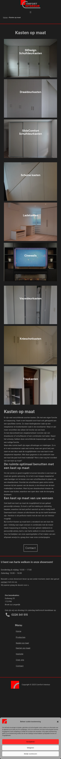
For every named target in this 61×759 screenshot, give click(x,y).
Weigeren (30, 748)
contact (4, 582)
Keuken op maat (22, 643)
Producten (20, 637)
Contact (20, 666)
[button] (58, 722)
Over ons (20, 660)
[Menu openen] (30, 12)
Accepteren (30, 742)
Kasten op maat (23, 648)
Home (5, 17)
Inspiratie (19, 654)
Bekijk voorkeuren (30, 754)
